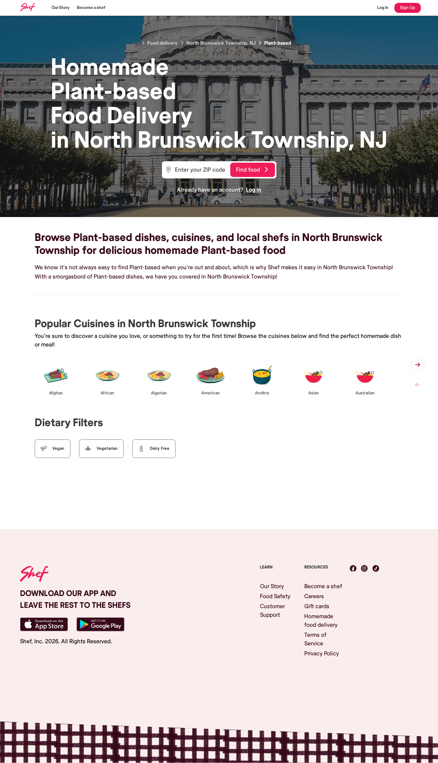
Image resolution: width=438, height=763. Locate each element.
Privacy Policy (321, 653)
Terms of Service (315, 639)
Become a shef (91, 7)
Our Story (60, 7)
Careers (314, 596)
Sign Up (407, 7)
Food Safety (275, 596)
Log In (383, 7)
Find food (252, 169)
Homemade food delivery (321, 621)
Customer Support (272, 611)
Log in (253, 189)
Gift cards (316, 606)
